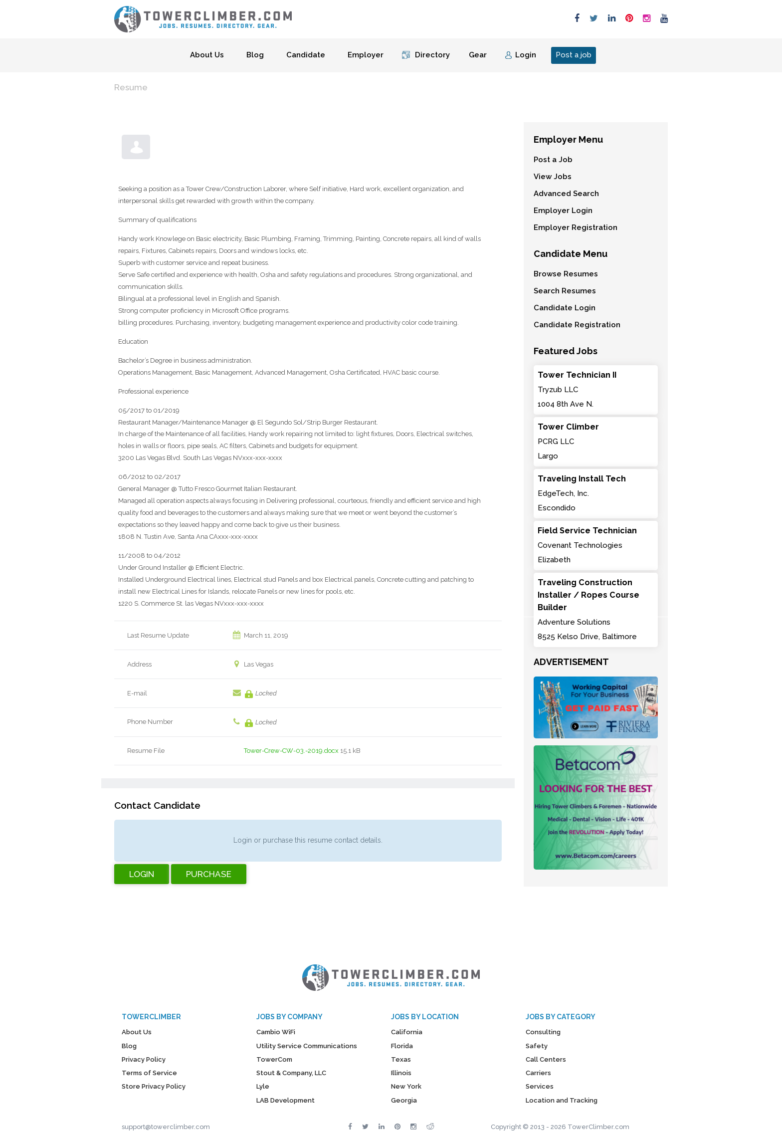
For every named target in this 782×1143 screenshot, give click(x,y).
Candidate (305, 54)
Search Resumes (565, 290)
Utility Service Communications (306, 1046)
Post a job (573, 54)
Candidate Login (564, 307)
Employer (366, 54)
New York (406, 1086)
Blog (255, 54)
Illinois (401, 1073)
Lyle (262, 1086)
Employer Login (563, 210)
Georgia (404, 1100)
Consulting (543, 1032)
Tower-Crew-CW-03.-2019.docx (291, 750)
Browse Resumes (566, 273)
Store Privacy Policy (154, 1086)
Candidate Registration (577, 324)
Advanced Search (566, 193)
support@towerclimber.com (166, 1127)
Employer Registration (575, 227)
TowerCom (274, 1059)
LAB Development (285, 1100)
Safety (537, 1046)
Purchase (208, 874)
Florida (402, 1046)
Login (525, 54)
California (406, 1032)
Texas (401, 1059)
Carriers (538, 1073)
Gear (478, 54)
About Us (207, 54)
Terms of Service (149, 1073)
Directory (432, 54)
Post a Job (553, 159)
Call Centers (546, 1059)
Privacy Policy (144, 1059)
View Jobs (553, 176)
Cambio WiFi (275, 1032)
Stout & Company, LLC (291, 1073)
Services (540, 1086)
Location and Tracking (561, 1100)
